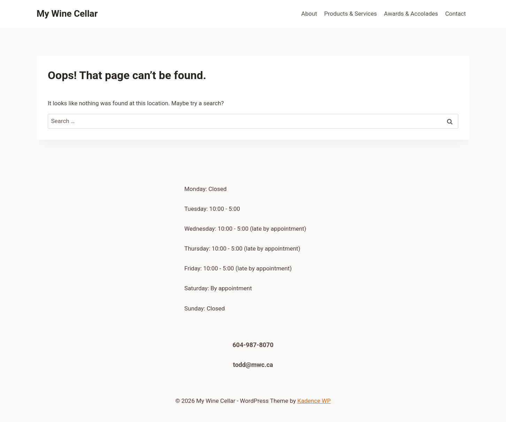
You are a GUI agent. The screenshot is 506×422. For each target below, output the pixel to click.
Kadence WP (314, 400)
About (309, 13)
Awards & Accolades (411, 13)
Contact (455, 13)
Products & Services (350, 13)
